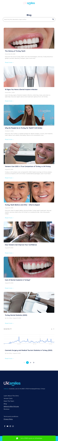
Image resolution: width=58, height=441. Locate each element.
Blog (5, 404)
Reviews (6, 409)
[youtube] (7, 426)
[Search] (29, 19)
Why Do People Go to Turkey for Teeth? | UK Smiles (23, 128)
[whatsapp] (13, 426)
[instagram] (10, 426)
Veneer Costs (8, 398)
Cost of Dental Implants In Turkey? (17, 280)
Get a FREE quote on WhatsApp (31, 438)
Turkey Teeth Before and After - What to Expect (22, 205)
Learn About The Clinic (11, 396)
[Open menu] (54, 3)
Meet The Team (9, 401)
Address (6, 388)
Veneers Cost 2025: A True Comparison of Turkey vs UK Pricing (28, 166)
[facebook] (5, 426)
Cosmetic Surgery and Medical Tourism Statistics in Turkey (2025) (28, 350)
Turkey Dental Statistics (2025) (16, 315)
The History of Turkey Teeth (15, 51)
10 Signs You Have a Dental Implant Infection (21, 89)
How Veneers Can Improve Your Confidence (21, 245)
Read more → (9, 62)
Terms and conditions (11, 416)
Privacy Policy (8, 419)
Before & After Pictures (11, 406)
